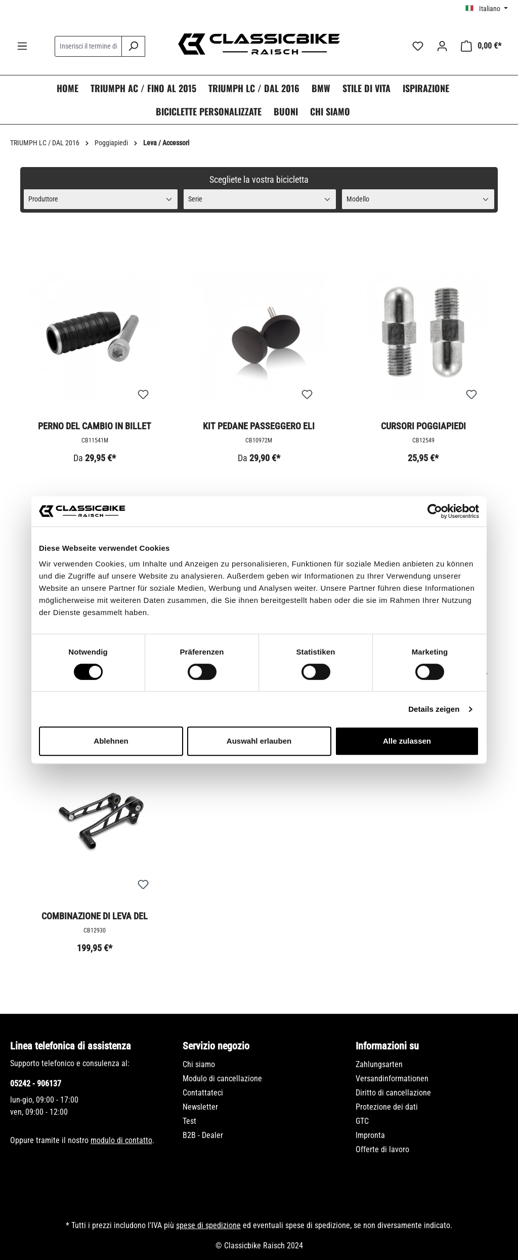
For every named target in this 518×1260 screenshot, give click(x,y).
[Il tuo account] (442, 46)
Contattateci (203, 1093)
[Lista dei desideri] (418, 46)
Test (189, 1121)
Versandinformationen (392, 1078)
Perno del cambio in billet (94, 426)
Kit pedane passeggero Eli (259, 426)
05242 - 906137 (35, 1083)
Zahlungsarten (379, 1064)
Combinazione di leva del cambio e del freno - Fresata (94, 917)
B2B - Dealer (203, 1135)
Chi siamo (199, 1064)
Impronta (370, 1135)
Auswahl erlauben (259, 741)
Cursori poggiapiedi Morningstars (423, 427)
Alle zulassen (407, 741)
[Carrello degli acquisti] (481, 46)
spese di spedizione (208, 1225)
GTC (362, 1121)
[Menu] (22, 46)
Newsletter (200, 1107)
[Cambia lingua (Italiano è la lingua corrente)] (486, 8)
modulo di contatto (121, 1140)
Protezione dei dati (387, 1107)
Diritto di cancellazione (393, 1093)
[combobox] (88, 46)
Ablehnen (111, 741)
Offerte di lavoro (382, 1149)
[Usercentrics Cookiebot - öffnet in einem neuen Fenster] (435, 511)
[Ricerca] (133, 46)
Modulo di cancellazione (222, 1078)
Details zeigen (433, 709)
